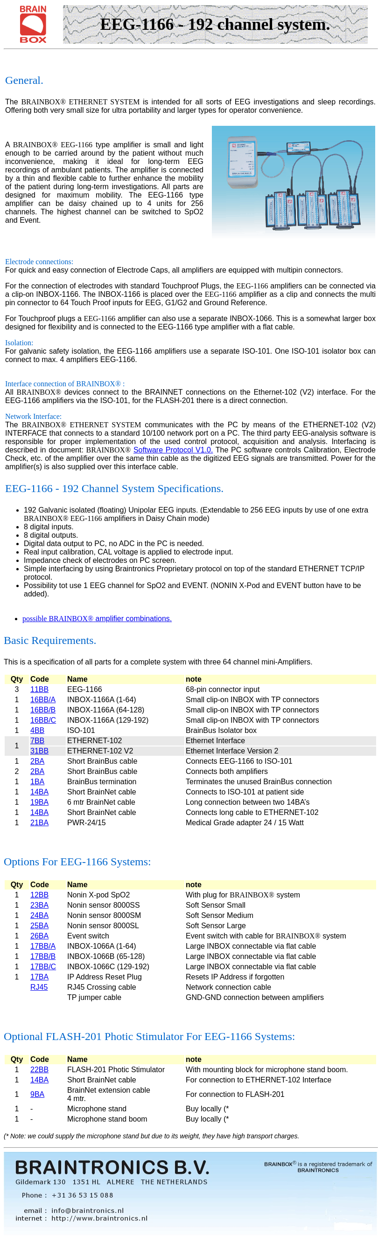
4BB (37, 730)
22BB (39, 1070)
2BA (37, 761)
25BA (39, 926)
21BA (39, 823)
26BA (39, 936)
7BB (37, 741)
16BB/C (43, 720)
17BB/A (43, 946)
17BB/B (43, 956)
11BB (39, 689)
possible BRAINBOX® (57, 619)
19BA (39, 802)
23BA (39, 905)
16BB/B (43, 710)
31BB (39, 751)
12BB (39, 895)
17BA (39, 977)
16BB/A (43, 700)
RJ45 (39, 987)
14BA (39, 792)
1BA (37, 782)
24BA (39, 915)
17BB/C (43, 967)
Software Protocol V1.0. (173, 450)
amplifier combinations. (132, 619)
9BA (37, 1094)
